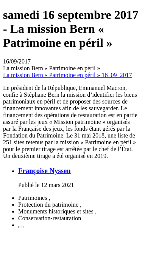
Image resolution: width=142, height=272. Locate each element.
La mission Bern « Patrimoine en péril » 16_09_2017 (67, 75)
